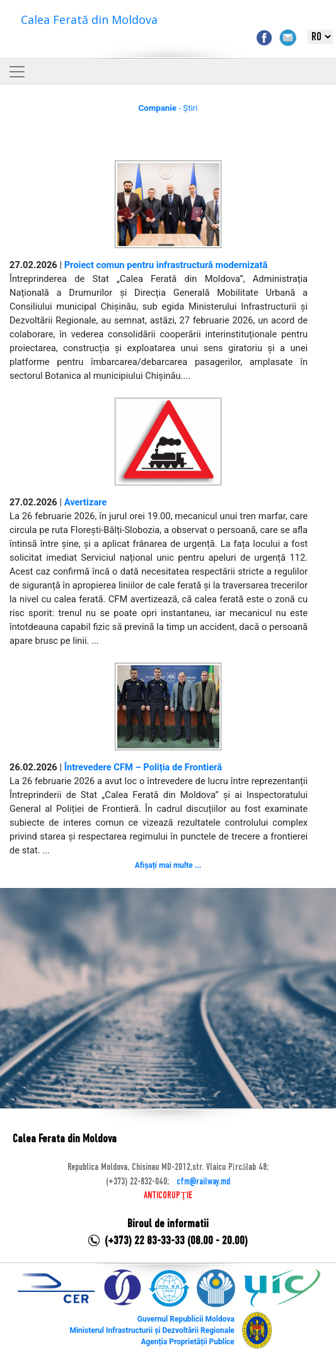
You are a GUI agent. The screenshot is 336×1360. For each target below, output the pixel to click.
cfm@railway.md (203, 1181)
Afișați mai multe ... (168, 865)
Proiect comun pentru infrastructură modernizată (166, 265)
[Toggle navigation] (17, 72)
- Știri (167, 108)
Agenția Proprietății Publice (187, 1341)
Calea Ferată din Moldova (89, 19)
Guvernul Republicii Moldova (186, 1319)
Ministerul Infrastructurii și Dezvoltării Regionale (151, 1330)
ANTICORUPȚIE (168, 1195)
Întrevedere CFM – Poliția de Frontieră (143, 767)
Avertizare (85, 502)
